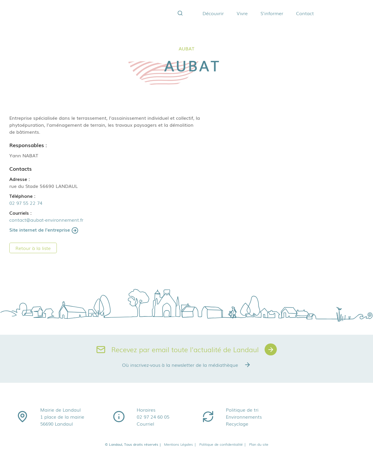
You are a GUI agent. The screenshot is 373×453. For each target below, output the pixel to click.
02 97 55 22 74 (25, 202)
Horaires (146, 409)
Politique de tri (242, 409)
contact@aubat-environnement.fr (46, 219)
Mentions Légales (180, 444)
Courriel (145, 423)
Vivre (237, 13)
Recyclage (237, 423)
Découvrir (208, 13)
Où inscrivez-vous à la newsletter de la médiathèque (186, 365)
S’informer (267, 13)
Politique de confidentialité (222, 444)
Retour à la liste (33, 247)
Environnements (244, 416)
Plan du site (258, 444)
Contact (300, 13)
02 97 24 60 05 (153, 416)
